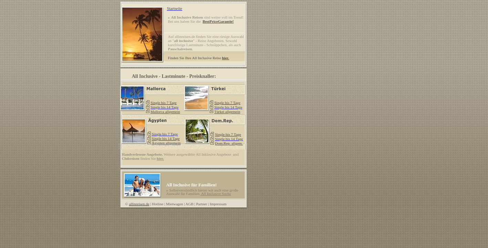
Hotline (157, 204)
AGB (190, 204)
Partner (201, 204)
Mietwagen (174, 204)
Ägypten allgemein (166, 143)
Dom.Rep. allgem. (229, 143)
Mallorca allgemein (165, 112)
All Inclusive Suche (215, 194)
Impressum (218, 204)
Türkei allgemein (227, 112)
